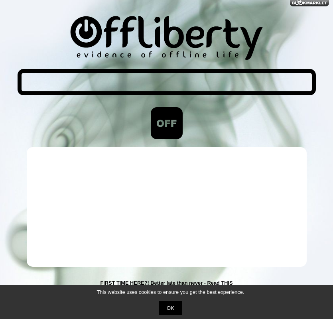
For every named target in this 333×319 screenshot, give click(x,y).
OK (170, 308)
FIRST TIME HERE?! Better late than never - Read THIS (166, 283)
